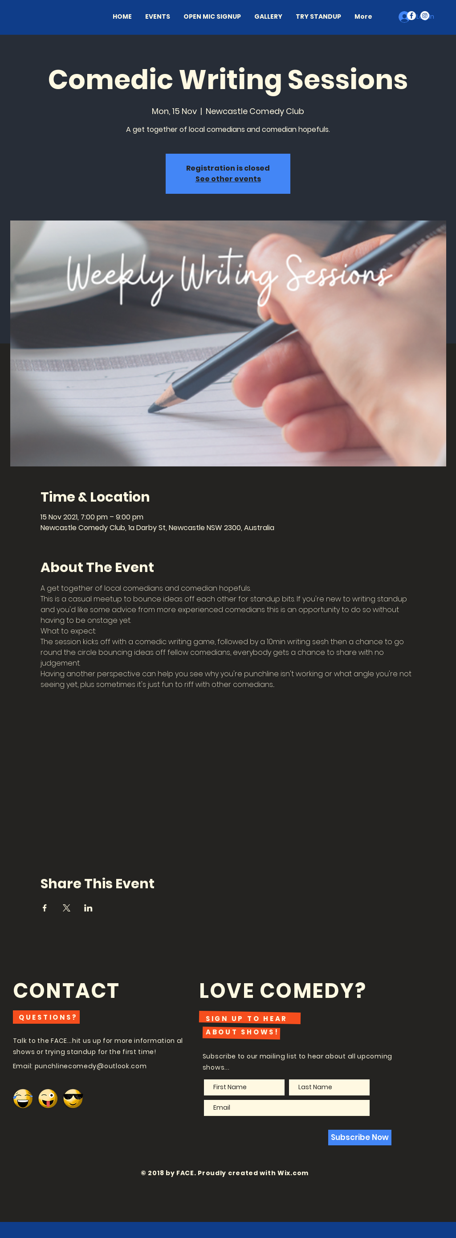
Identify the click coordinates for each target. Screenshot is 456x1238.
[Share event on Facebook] (45, 907)
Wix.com (293, 1173)
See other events (228, 179)
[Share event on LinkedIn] (88, 907)
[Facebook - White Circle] (411, 15)
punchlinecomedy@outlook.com (91, 1066)
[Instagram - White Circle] (424, 15)
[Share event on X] (66, 907)
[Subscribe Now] (359, 1137)
